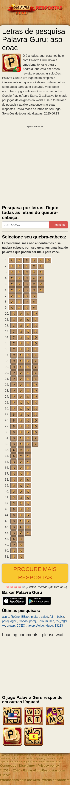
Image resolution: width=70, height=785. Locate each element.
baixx (60, 616)
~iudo (49, 625)
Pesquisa (58, 224)
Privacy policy (48, 765)
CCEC (21, 625)
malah (35, 616)
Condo (23, 621)
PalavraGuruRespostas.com (44, 770)
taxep (31, 625)
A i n (52, 616)
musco (49, 621)
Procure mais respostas (35, 573)
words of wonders (55, 780)
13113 (59, 625)
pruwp (11, 625)
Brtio (41, 621)
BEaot (25, 616)
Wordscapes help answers (20, 780)
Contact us (8, 765)
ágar (13, 621)
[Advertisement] (35, 164)
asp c (5, 616)
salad (44, 616)
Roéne (15, 616)
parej (5, 621)
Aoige (40, 625)
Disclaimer (27, 765)
